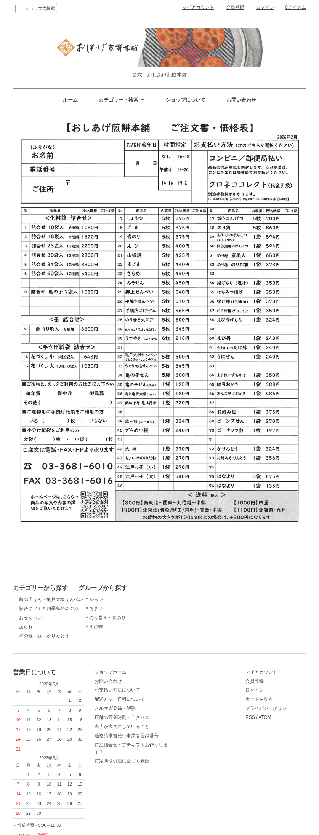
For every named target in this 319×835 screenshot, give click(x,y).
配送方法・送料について (139, 703)
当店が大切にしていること (141, 730)
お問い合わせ (241, 100)
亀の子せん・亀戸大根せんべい (51, 599)
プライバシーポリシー (232, 712)
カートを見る (223, 703)
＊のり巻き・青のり (134, 617)
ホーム (70, 100)
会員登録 (235, 7)
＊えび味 (123, 626)
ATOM (229, 721)
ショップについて (185, 100)
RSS (214, 721)
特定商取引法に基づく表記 (141, 764)
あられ (26, 626)
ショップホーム (130, 676)
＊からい (123, 599)
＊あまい (123, 608)
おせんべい (30, 617)
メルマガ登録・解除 (134, 712)
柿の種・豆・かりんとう (44, 636)
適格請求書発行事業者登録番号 (146, 739)
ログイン (265, 7)
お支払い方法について (137, 693)
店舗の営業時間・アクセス (141, 721)
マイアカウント (198, 7)
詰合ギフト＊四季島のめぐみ (49, 608)
